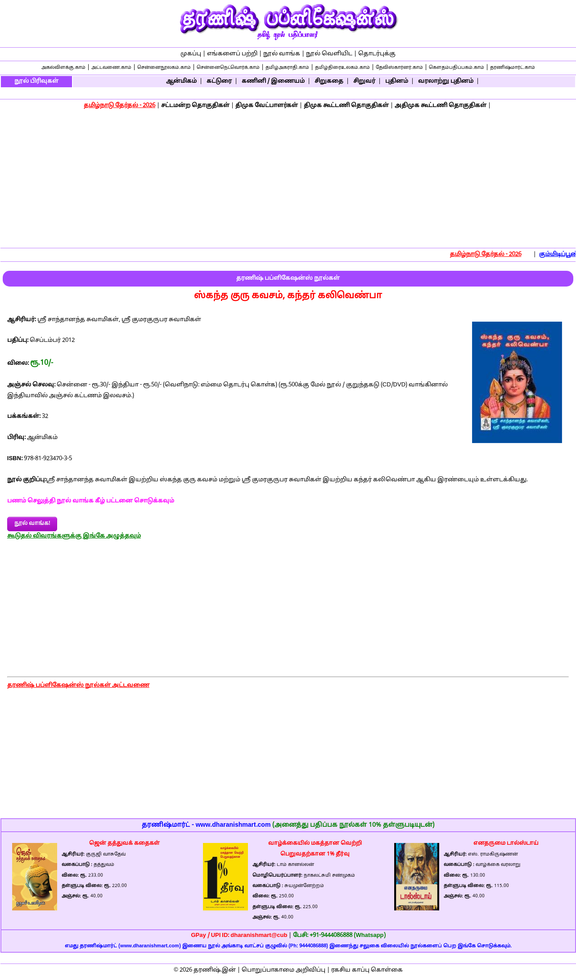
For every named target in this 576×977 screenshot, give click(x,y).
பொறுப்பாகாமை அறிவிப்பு (283, 970)
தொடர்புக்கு (377, 54)
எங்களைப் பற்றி (232, 54)
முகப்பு (190, 54)
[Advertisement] (288, 180)
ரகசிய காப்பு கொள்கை (367, 970)
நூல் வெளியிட (329, 54)
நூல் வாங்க (281, 54)
